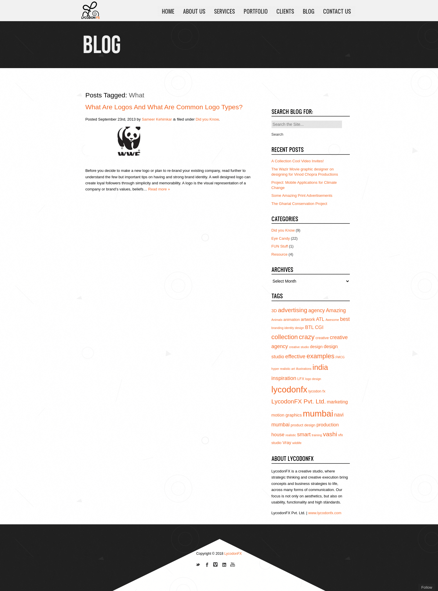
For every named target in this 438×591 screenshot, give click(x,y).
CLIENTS (285, 11)
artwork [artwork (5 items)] (308, 319)
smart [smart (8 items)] (304, 434)
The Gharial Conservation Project (299, 203)
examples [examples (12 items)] (321, 356)
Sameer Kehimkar (157, 119)
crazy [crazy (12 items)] (306, 337)
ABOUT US (194, 11)
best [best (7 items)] (345, 319)
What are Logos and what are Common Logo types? (163, 107)
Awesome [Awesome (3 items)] (332, 319)
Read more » (159, 189)
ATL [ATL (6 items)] (320, 319)
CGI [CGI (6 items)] (319, 327)
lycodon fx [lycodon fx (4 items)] (316, 391)
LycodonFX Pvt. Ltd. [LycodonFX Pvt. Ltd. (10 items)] (299, 401)
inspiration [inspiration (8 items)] (284, 378)
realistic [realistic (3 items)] (290, 435)
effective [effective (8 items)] (295, 356)
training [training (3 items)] (317, 435)
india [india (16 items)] (320, 367)
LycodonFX (233, 554)
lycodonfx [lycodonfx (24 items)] (289, 389)
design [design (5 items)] (316, 346)
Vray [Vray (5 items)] (287, 442)
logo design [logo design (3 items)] (313, 379)
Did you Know (207, 119)
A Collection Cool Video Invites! (298, 161)
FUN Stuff (280, 246)
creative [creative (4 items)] (322, 338)
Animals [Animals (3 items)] (277, 319)
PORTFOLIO (256, 11)
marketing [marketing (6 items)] (337, 401)
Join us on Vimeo (215, 565)
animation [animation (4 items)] (291, 319)
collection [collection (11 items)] (285, 337)
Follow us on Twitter (198, 565)
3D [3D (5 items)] (274, 310)
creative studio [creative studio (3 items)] (299, 347)
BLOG (308, 11)
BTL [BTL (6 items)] (309, 327)
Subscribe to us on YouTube (233, 565)
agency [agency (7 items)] (316, 310)
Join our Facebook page (206, 565)
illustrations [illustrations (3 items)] (303, 368)
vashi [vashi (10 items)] (330, 434)
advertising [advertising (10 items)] (292, 310)
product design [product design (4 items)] (303, 425)
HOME (168, 11)
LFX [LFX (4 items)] (300, 379)
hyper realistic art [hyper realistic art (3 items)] (283, 368)
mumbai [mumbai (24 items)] (318, 413)
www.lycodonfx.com (324, 513)
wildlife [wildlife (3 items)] (297, 443)
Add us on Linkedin (224, 565)
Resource (280, 254)
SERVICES (224, 11)
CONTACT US (337, 11)
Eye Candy (281, 238)
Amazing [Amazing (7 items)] (336, 310)
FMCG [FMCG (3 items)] (340, 357)
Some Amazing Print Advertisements (302, 195)
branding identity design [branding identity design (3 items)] (288, 328)
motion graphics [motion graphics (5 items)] (287, 415)
